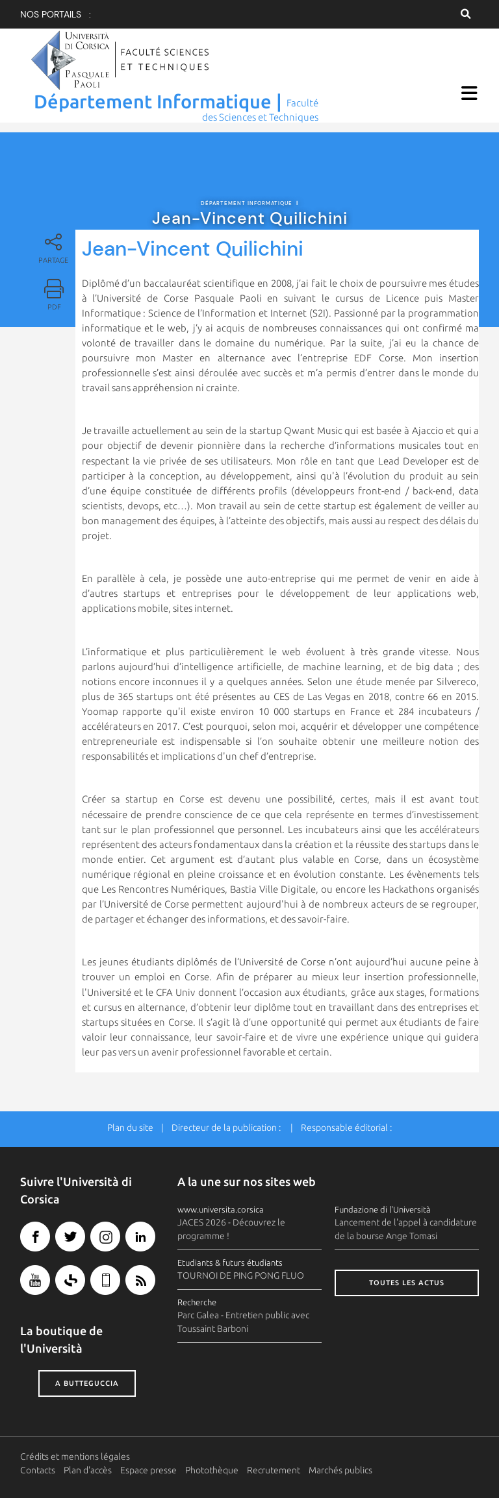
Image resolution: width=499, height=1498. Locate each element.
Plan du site (130, 1122)
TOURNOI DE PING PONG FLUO (240, 1271)
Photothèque (211, 1465)
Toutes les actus (406, 1278)
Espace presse (148, 1465)
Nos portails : (55, 14)
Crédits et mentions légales (75, 1451)
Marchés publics (340, 1465)
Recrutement (273, 1465)
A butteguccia (87, 1379)
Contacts (37, 1465)
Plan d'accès (88, 1465)
